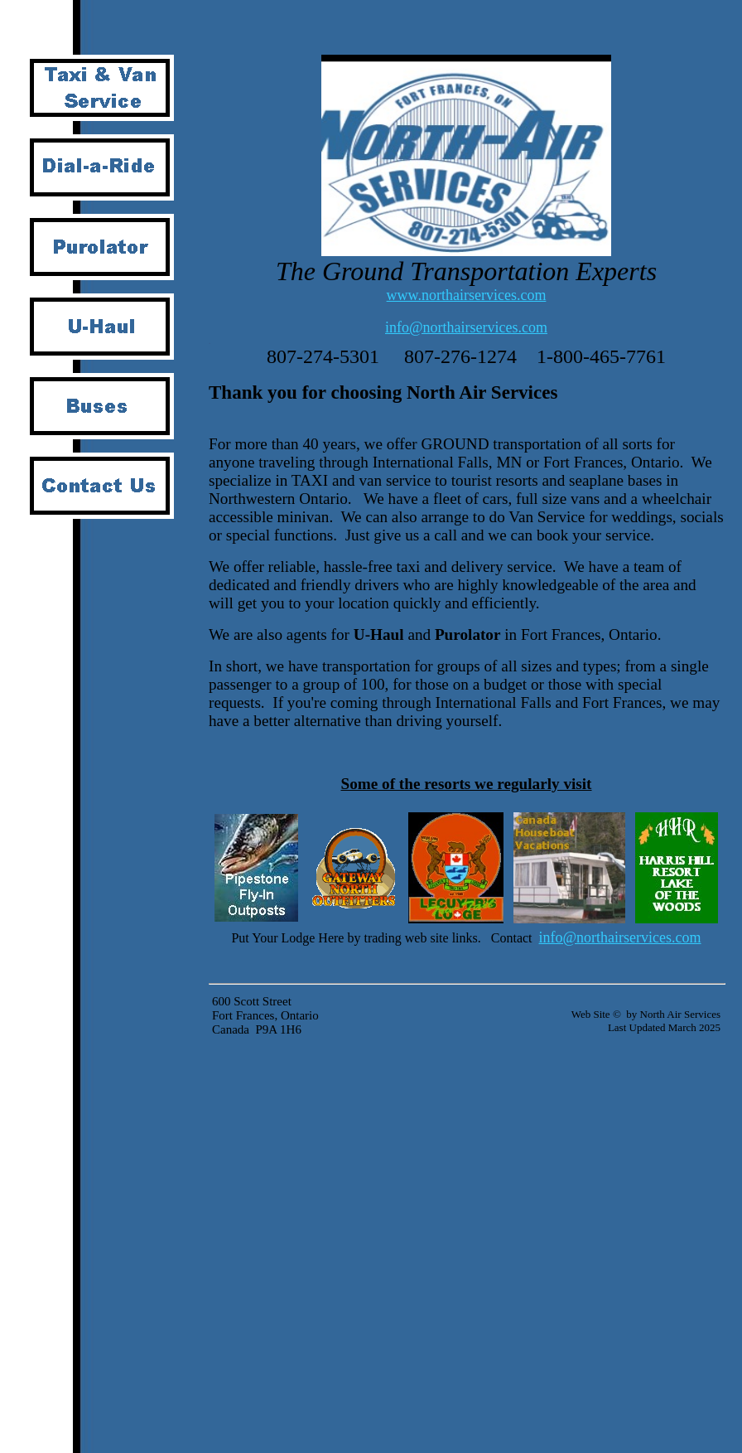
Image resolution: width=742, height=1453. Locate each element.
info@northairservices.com (466, 327)
